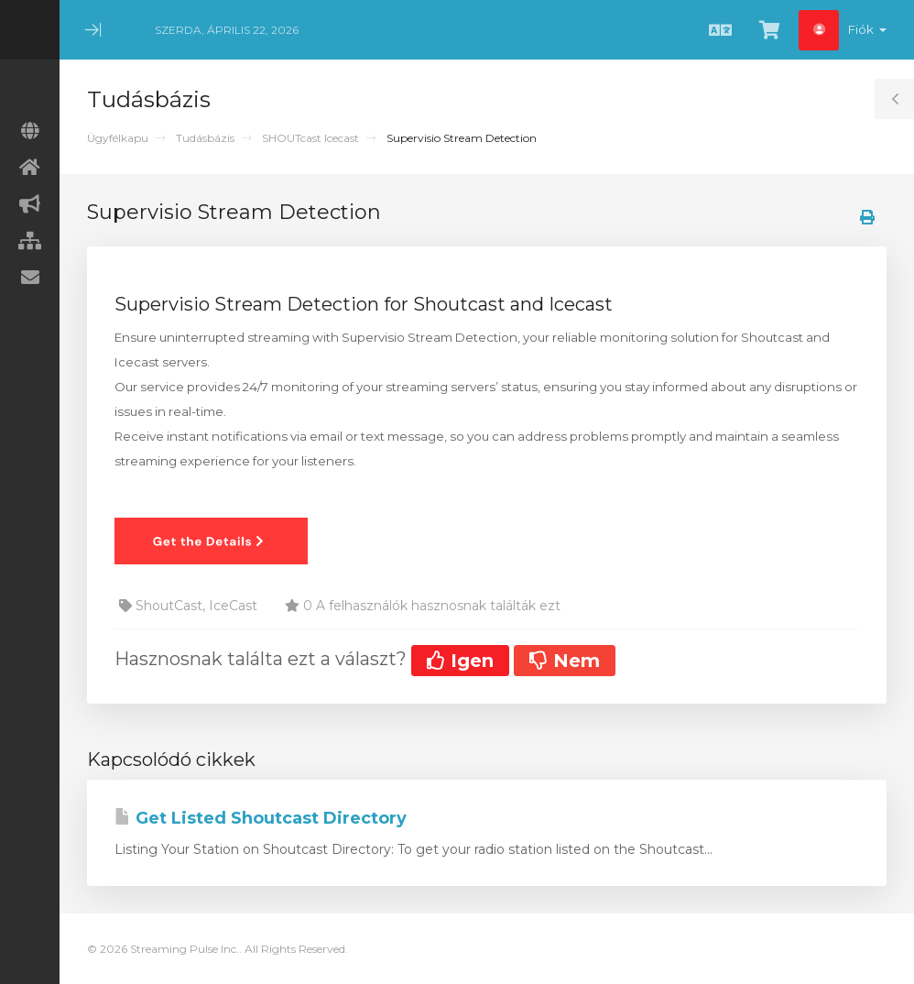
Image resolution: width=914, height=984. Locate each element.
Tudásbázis (205, 138)
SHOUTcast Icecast (310, 138)
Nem (564, 661)
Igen (460, 661)
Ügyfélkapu (117, 138)
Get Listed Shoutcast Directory (260, 818)
